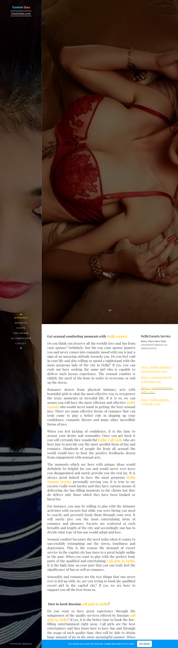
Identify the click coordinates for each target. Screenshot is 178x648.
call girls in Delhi (95, 603)
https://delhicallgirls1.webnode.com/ (155, 402)
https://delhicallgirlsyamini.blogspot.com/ (156, 369)
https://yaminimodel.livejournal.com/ (156, 379)
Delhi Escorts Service (156, 336)
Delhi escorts (117, 336)
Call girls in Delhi (120, 561)
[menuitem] (21, 317)
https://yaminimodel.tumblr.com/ (156, 389)
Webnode (27, 643)
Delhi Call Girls (110, 440)
